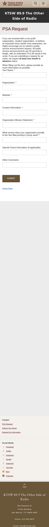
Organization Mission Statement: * (18, 120)
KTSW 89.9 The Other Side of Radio (25, 497)
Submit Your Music (9, 428)
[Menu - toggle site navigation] (43, 3)
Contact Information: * (12, 107)
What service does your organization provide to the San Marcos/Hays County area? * (23, 133)
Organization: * (9, 82)
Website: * (7, 95)
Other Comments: (10, 160)
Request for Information (11, 432)
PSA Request (7, 424)
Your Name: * (8, 70)
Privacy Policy (7, 188)
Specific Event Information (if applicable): (21, 147)
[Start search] (35, 3)
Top (24, 485)
